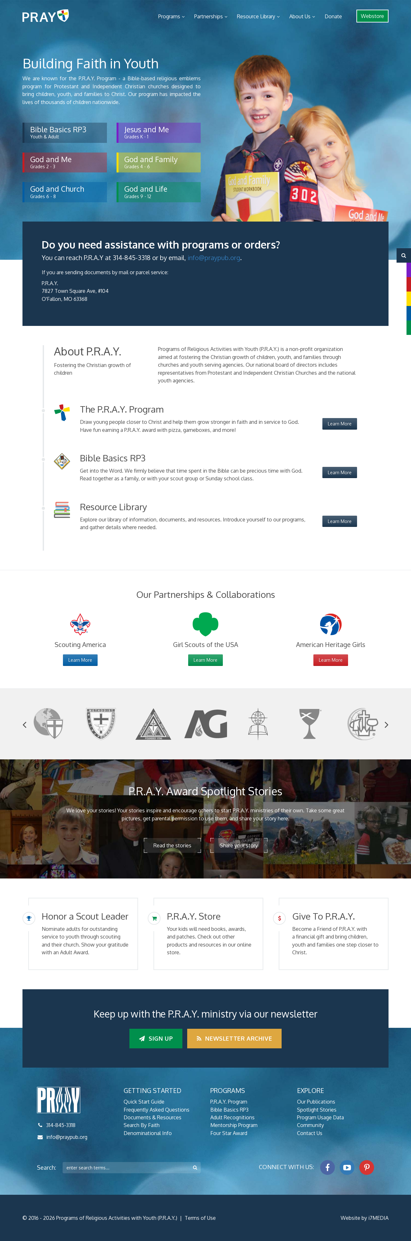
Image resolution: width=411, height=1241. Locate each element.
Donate (333, 16)
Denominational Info (148, 1133)
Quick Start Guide (144, 1101)
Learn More (340, 423)
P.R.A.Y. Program (228, 1101)
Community (310, 1125)
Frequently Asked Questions (156, 1109)
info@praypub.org (214, 257)
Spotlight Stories (317, 1109)
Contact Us (309, 1133)
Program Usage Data (320, 1117)
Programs (169, 16)
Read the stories (172, 845)
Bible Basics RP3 (229, 1109)
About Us (299, 16)
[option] (48, 724)
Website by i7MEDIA (365, 1218)
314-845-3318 (60, 1125)
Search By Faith (142, 1125)
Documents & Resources (152, 1117)
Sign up (156, 1038)
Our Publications (316, 1101)
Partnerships (208, 16)
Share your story (239, 845)
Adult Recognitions (232, 1117)
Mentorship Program (234, 1125)
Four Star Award (228, 1133)
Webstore (372, 16)
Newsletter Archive (234, 1038)
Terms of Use (200, 1218)
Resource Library (256, 16)
